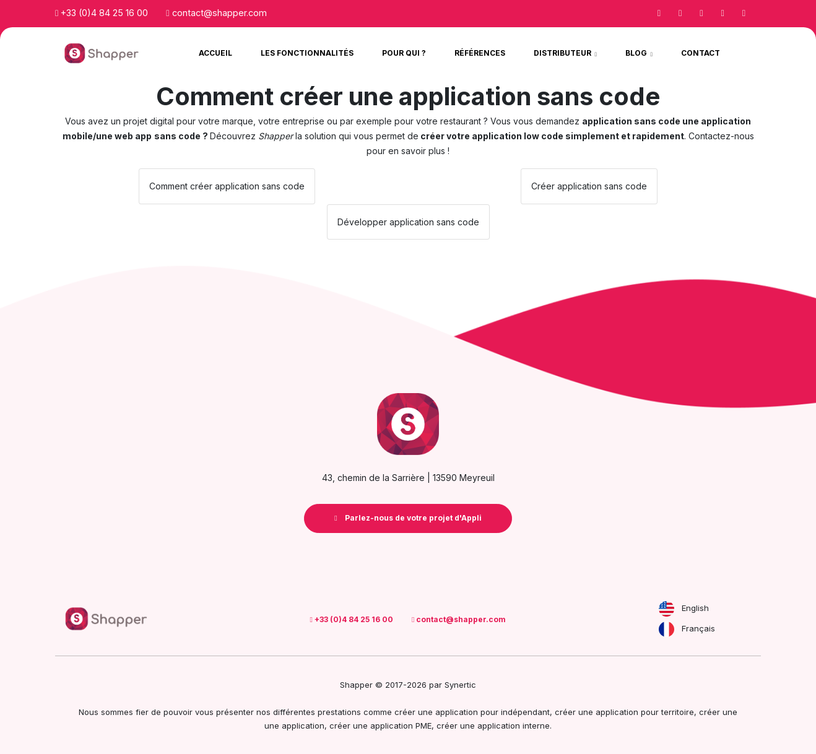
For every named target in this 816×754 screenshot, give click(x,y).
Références (479, 53)
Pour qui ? (404, 53)
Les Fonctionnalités (307, 53)
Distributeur (563, 53)
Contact (700, 53)
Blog (637, 53)
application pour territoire (645, 712)
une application (294, 725)
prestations (339, 712)
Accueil (215, 53)
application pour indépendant (492, 712)
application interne (513, 725)
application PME (401, 725)
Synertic (460, 685)
